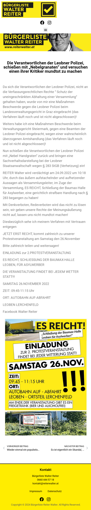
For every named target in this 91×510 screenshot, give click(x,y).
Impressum (36, 491)
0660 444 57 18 (45, 479)
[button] (45, 29)
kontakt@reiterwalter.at (46, 483)
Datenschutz (55, 491)
